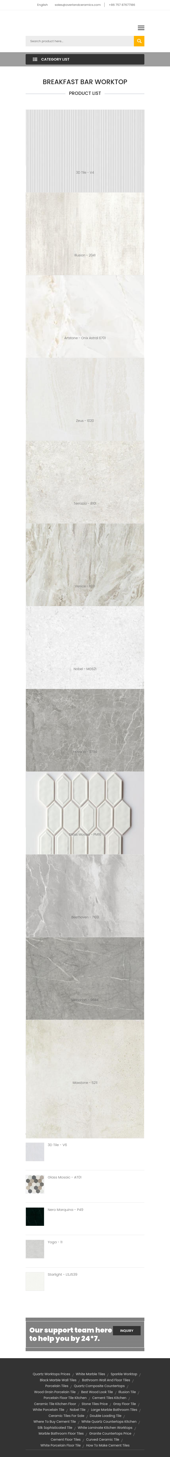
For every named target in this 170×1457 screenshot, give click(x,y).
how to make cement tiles (107, 1445)
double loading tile (106, 1415)
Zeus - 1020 (85, 420)
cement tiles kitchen (109, 1397)
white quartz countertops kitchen (108, 1421)
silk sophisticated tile (54, 1427)
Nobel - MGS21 (85, 669)
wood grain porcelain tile (55, 1392)
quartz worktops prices (51, 1374)
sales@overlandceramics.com (78, 5)
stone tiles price (95, 1404)
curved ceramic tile (102, 1439)
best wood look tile (97, 1392)
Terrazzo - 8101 (85, 503)
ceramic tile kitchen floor (55, 1404)
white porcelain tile (48, 1409)
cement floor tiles (66, 1439)
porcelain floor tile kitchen (65, 1397)
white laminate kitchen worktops (105, 1427)
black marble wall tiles (58, 1380)
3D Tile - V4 (85, 172)
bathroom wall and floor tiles (106, 1380)
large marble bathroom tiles (114, 1409)
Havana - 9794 (85, 751)
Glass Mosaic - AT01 (65, 1177)
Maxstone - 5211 (85, 1082)
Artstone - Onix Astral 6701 (85, 338)
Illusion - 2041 (85, 255)
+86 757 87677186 (122, 5)
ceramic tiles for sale (66, 1415)
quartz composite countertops (99, 1386)
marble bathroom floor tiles (61, 1433)
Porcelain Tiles (56, 1386)
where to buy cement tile (55, 1421)
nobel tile (77, 1409)
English (42, 5)
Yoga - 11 (55, 1242)
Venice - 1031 (85, 586)
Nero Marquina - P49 (65, 1209)
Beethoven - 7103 (85, 917)
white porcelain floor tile (61, 1445)
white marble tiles (90, 1374)
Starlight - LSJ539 (62, 1274)
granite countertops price (110, 1433)
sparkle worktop (124, 1374)
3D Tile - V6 (57, 1145)
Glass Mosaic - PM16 (85, 834)
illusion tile (127, 1392)
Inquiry (126, 1330)
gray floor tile (124, 1404)
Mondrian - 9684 (85, 1000)
